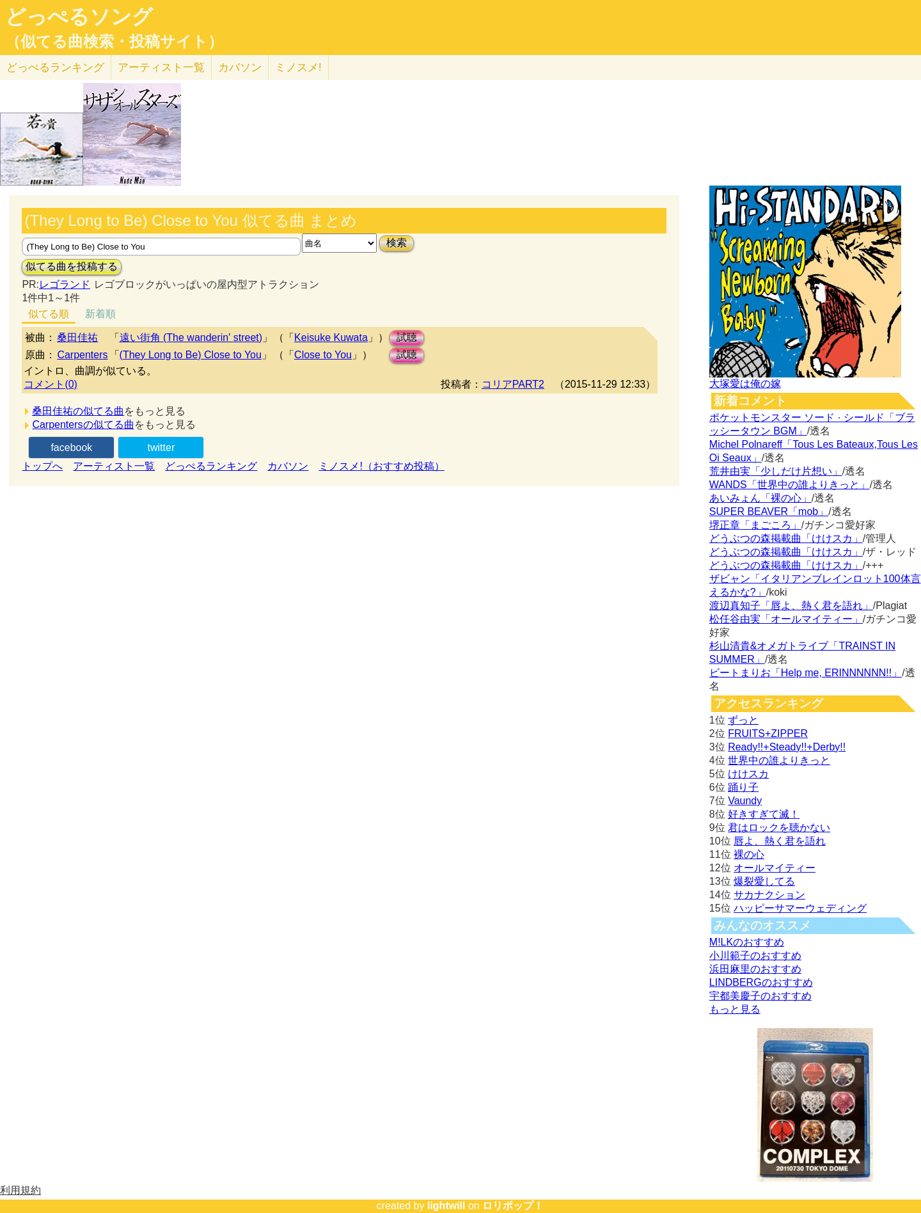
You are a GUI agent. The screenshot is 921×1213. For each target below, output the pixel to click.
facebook (71, 447)
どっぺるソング (79, 16)
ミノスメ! (298, 67)
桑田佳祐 (77, 337)
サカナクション (769, 894)
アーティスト (161, 67)
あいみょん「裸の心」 (760, 498)
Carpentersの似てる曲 (83, 424)
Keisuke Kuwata (331, 337)
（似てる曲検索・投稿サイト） (114, 41)
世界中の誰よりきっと (779, 760)
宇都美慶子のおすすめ (760, 995)
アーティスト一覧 (114, 466)
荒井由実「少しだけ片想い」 (775, 471)
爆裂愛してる (764, 881)
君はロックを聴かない (779, 827)
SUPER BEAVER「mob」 (768, 511)
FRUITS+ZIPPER (768, 733)
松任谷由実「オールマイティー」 (786, 619)
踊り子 (743, 787)
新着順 (100, 313)
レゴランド (64, 284)
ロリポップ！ (513, 1205)
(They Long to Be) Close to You (191, 354)
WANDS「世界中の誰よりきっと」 (789, 484)
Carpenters (82, 354)
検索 (396, 242)
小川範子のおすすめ (755, 955)
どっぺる (55, 67)
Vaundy (745, 800)
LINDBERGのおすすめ (761, 982)
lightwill (446, 1205)
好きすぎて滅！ (763, 814)
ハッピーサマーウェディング (800, 908)
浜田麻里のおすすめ (755, 968)
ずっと (743, 720)
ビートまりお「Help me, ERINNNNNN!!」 (805, 672)
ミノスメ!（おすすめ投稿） (381, 466)
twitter (161, 447)
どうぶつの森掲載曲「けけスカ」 (786, 538)
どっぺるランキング (211, 466)
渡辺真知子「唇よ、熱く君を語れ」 (791, 605)
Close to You (323, 354)
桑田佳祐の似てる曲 (78, 411)
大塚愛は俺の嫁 (745, 383)
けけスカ (748, 773)
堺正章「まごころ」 (755, 524)
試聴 (407, 337)
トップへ (42, 466)
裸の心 (749, 854)
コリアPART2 (513, 384)
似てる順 (48, 313)
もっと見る (734, 1009)
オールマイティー (774, 867)
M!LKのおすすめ (746, 942)
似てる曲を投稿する (72, 266)
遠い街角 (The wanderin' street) (191, 337)
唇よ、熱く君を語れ (780, 841)
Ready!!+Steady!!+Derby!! (787, 746)
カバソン (240, 67)
